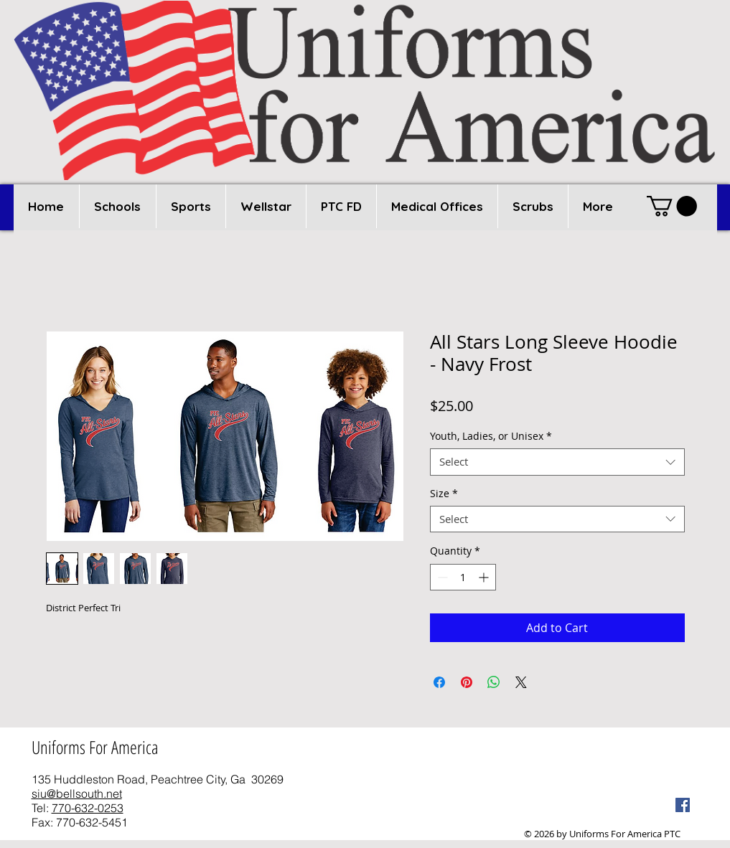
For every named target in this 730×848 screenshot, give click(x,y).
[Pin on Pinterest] (466, 682)
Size (444, 493)
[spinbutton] (463, 577)
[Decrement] (441, 577)
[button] (117, 206)
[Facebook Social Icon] (682, 805)
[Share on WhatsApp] (493, 682)
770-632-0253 (87, 808)
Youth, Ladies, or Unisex (491, 436)
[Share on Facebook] (439, 682)
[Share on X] (521, 682)
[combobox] (557, 462)
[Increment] (485, 577)
